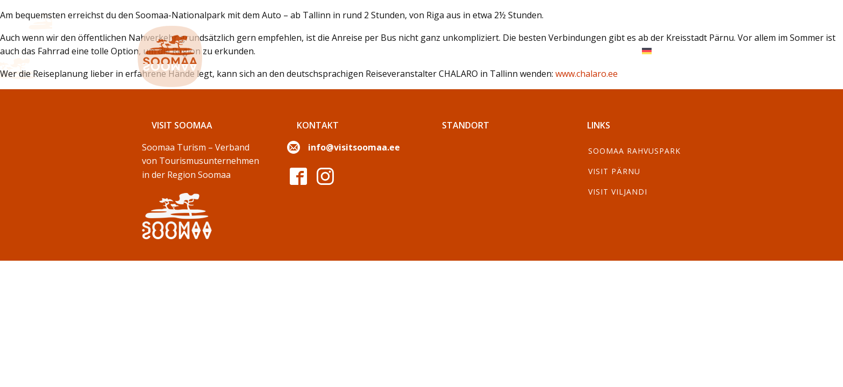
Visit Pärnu (614, 171)
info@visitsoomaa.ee (354, 147)
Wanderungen (468, 51)
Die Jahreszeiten (370, 51)
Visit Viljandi (617, 192)
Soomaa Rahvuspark (634, 151)
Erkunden (282, 51)
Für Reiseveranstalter (572, 51)
